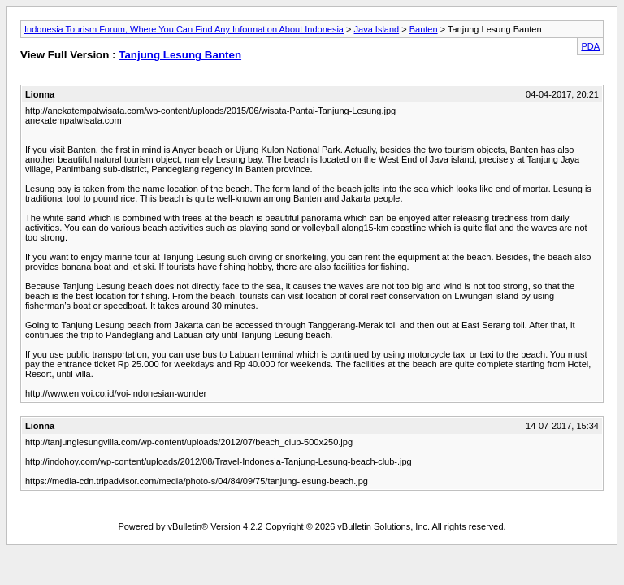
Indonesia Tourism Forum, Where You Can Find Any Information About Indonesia (184, 29)
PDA (590, 46)
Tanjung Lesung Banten (180, 55)
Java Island (377, 29)
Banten (424, 29)
